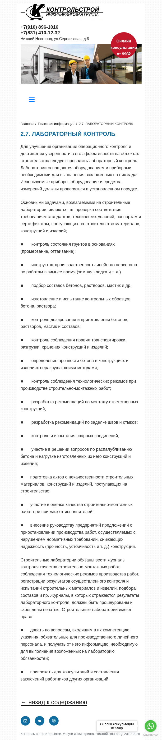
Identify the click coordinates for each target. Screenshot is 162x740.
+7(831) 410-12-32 (40, 32)
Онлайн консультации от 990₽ (124, 47)
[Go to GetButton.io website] (150, 735)
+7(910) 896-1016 (40, 27)
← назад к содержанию (54, 702)
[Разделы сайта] (31, 100)
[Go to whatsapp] (151, 726)
